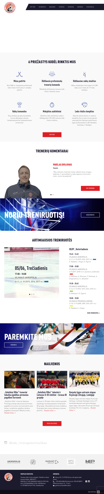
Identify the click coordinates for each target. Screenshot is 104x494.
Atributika (71, 7)
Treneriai (61, 7)
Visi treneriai (90, 188)
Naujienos (52, 7)
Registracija (90, 7)
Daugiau (13, 42)
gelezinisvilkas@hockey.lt (62, 485)
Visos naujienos (52, 423)
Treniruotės (42, 7)
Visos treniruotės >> (93, 313)
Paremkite (14, 345)
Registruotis (90, 215)
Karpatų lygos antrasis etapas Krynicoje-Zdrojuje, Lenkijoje (82, 393)
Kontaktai (80, 7)
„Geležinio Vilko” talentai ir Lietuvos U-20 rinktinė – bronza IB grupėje (52, 395)
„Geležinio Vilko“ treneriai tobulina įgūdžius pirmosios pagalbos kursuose (16, 395)
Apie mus (32, 7)
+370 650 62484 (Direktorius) (64, 481)
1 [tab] (50, 194)
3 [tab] (33, 294)
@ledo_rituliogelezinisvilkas (25, 443)
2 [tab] (53, 194)
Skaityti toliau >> (10, 413)
